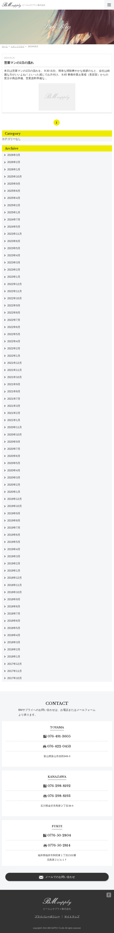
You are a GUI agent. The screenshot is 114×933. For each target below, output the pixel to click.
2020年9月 (13, 441)
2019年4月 (13, 549)
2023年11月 (14, 233)
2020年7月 (13, 448)
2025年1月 (13, 212)
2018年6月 (13, 620)
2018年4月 (13, 635)
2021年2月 (13, 412)
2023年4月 (13, 255)
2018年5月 (13, 628)
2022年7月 (13, 319)
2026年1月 (13, 169)
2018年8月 (13, 606)
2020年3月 (13, 477)
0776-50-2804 (57, 835)
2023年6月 (13, 241)
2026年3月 (13, 154)
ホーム (5, 46)
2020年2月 (13, 484)
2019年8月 (13, 520)
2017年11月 (14, 670)
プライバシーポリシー (47, 916)
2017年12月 (14, 663)
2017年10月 (14, 678)
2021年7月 (13, 398)
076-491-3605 (57, 736)
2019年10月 (14, 506)
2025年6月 (13, 190)
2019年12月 (14, 498)
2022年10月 (14, 298)
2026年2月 (13, 162)
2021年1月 (13, 420)
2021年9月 (13, 384)
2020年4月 (13, 470)
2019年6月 (13, 534)
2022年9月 (13, 305)
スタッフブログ (17, 46)
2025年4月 (13, 197)
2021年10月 (14, 377)
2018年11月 (14, 585)
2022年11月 (14, 291)
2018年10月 (14, 592)
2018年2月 (13, 649)
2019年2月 (13, 563)
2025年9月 (13, 183)
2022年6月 (13, 327)
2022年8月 (13, 312)
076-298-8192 (57, 786)
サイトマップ (71, 916)
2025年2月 (13, 205)
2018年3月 (13, 642)
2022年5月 (13, 334)
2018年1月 (13, 656)
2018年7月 (13, 613)
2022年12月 (14, 284)
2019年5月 (13, 541)
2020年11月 (14, 427)
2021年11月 (14, 370)
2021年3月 (13, 405)
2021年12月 (14, 362)
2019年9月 (13, 513)
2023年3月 (13, 262)
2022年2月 (13, 348)
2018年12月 (14, 577)
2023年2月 (13, 269)
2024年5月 (13, 226)
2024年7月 (13, 219)
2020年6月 (13, 455)
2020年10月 (14, 434)
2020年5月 (13, 463)
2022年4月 (13, 341)
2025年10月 (14, 176)
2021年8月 (13, 391)
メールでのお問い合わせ (57, 877)
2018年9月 (13, 599)
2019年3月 (13, 556)
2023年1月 (13, 276)
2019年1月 (13, 570)
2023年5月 (13, 248)
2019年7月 (13, 527)
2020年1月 (13, 491)
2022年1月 (13, 355)
